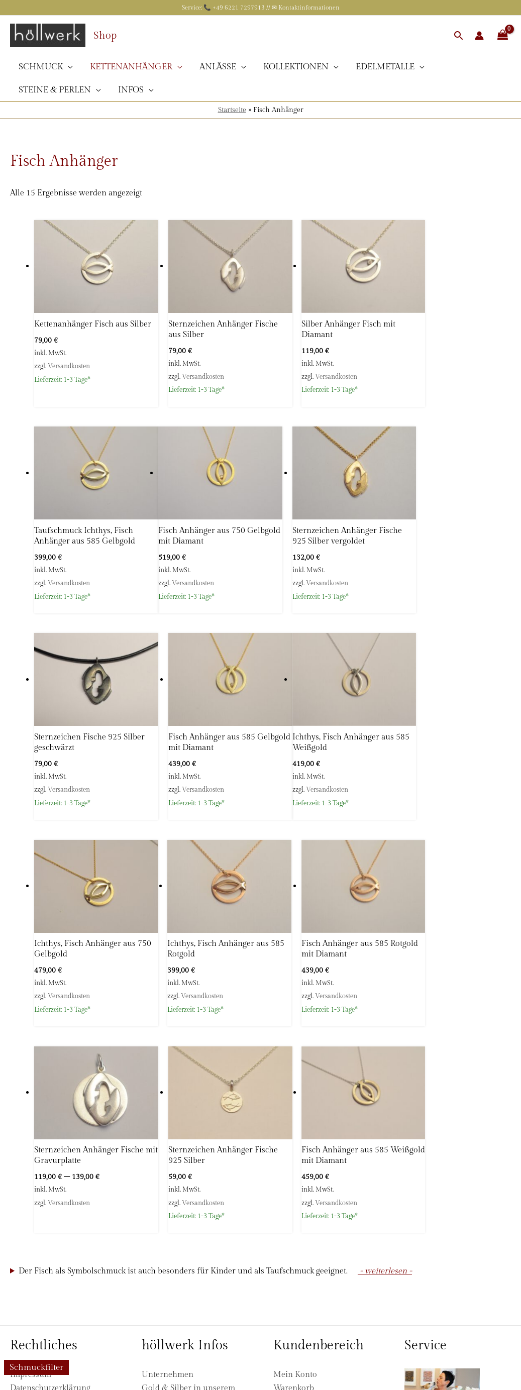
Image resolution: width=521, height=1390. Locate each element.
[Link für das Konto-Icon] (479, 35)
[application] (68, 66)
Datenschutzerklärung (50, 1147)
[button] (459, 35)
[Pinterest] (184, 1298)
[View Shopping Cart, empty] (502, 35)
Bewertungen (166, 1187)
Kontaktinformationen (309, 7)
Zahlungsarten (37, 1226)
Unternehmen (167, 1133)
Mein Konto (295, 1133)
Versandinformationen (51, 1213)
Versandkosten (69, 368)
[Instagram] (166, 1298)
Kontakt (156, 1280)
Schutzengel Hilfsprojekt (186, 1266)
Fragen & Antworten (179, 1174)
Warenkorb (293, 1147)
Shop (105, 36)
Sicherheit (160, 1226)
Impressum (30, 1133)
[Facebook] (148, 1298)
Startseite (232, 110)
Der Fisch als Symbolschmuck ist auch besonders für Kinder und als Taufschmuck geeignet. (183, 1030)
